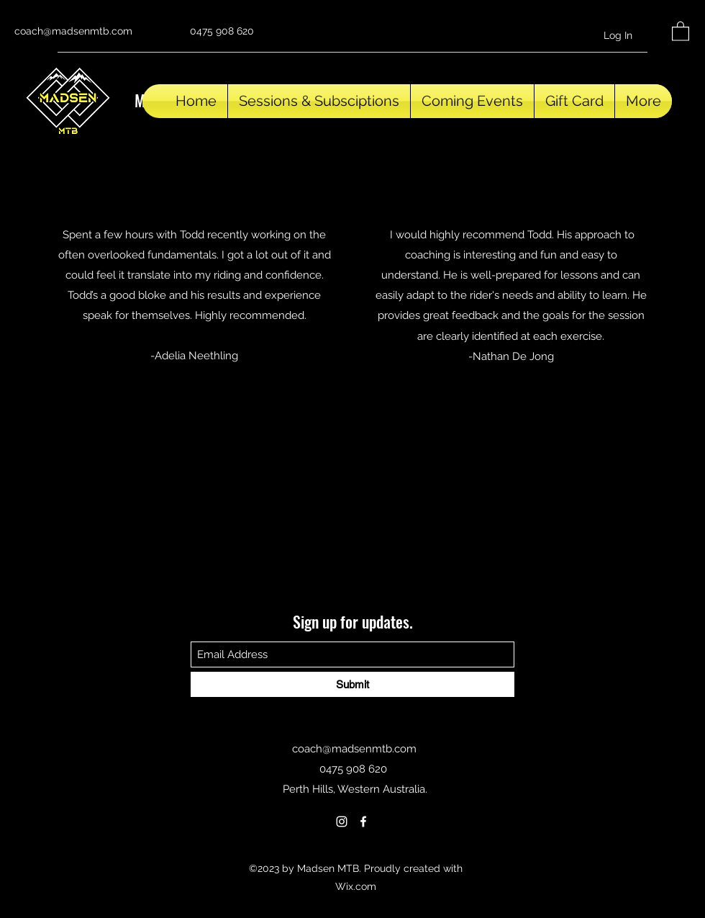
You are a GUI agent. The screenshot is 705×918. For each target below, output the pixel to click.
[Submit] (352, 684)
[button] (680, 30)
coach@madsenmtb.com (73, 31)
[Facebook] (363, 821)
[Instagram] (342, 821)
